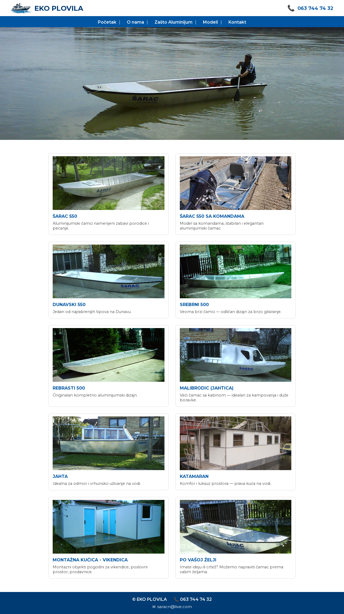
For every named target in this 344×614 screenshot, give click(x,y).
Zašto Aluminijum (173, 22)
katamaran (194, 476)
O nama (135, 22)
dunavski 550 (69, 304)
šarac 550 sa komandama (212, 216)
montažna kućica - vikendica (90, 559)
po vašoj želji (198, 559)
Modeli (210, 22)
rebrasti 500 (69, 388)
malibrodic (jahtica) (207, 388)
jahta (60, 476)
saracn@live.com (174, 606)
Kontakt (237, 22)
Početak (107, 22)
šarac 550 (65, 216)
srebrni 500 (194, 304)
